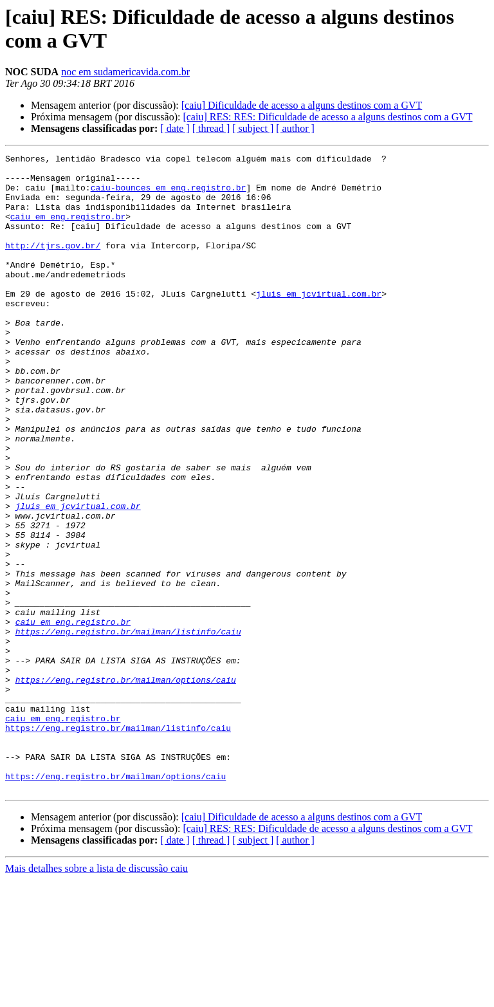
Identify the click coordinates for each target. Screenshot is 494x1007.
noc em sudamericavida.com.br (125, 71)
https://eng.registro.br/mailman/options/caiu (125, 785)
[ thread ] (211, 128)
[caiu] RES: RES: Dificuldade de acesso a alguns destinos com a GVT (327, 116)
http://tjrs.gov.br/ (52, 264)
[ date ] (174, 128)
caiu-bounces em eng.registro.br (168, 195)
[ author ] (295, 128)
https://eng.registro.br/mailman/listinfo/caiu (128, 728)
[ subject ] (252, 128)
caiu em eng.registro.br (67, 230)
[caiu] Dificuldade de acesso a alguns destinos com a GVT (302, 105)
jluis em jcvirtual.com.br (318, 322)
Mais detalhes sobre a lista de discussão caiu (96, 995)
